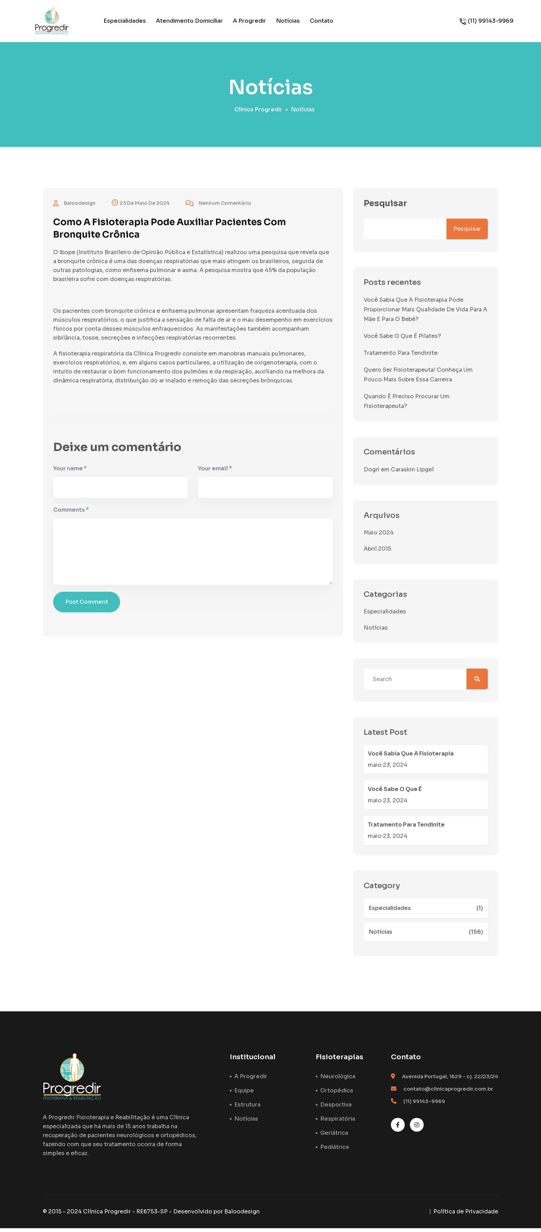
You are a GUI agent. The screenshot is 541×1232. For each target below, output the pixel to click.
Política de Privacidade (465, 1215)
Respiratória (337, 1122)
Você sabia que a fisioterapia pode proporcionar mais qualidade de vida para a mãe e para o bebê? (425, 313)
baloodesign (74, 207)
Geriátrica (334, 1136)
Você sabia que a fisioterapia (411, 757)
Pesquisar (385, 207)
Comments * (71, 515)
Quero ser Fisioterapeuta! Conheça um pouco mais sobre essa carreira (418, 378)
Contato (321, 20)
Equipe (244, 1094)
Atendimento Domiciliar (189, 20)
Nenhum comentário (218, 207)
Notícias (288, 20)
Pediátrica (334, 1150)
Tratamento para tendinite (400, 356)
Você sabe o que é (395, 793)
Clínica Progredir (258, 113)
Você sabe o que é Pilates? (402, 339)
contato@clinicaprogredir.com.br (448, 1092)
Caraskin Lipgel (412, 473)
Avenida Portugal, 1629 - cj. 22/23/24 (450, 1080)
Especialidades (125, 20)
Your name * (70, 474)
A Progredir (249, 20)
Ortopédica (336, 1094)
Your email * (215, 474)
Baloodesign (242, 1215)
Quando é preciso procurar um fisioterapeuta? (407, 405)
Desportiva (336, 1108)
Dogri (372, 473)
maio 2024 (379, 536)
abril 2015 (377, 552)
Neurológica (337, 1080)
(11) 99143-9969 (490, 20)
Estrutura (247, 1108)
